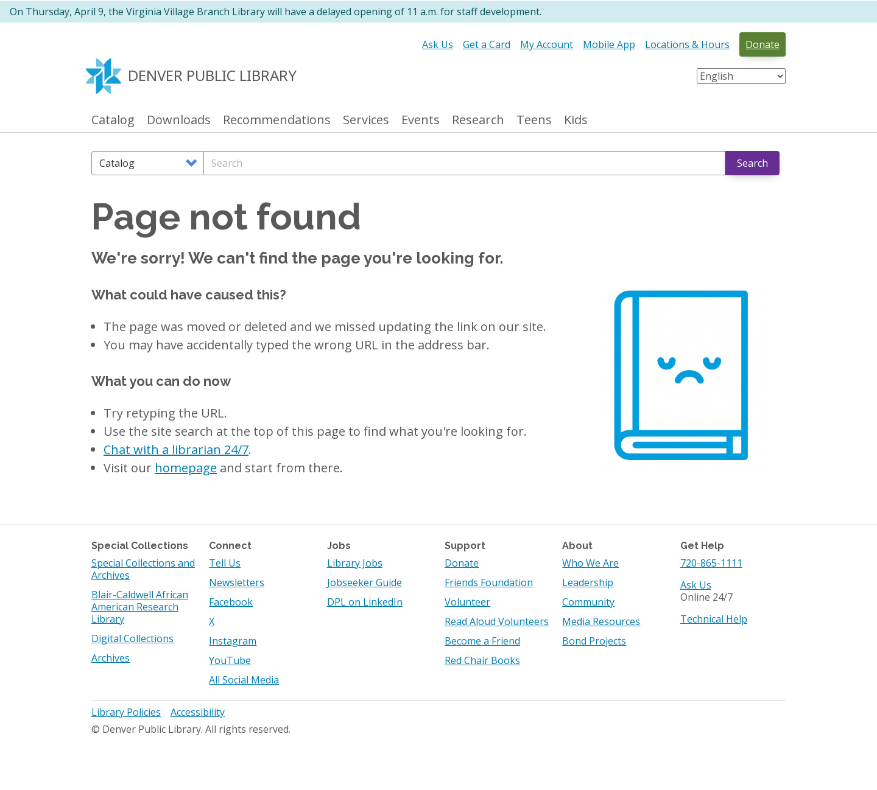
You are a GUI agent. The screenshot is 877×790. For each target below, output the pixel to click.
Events (420, 120)
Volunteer (467, 602)
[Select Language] (741, 76)
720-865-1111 (711, 563)
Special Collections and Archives (143, 569)
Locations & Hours (687, 44)
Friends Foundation (489, 582)
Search (752, 163)
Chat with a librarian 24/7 (176, 449)
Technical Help (713, 619)
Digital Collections (132, 638)
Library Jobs (354, 563)
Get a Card (486, 44)
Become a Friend (482, 641)
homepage (186, 468)
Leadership (587, 582)
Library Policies (126, 712)
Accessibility (198, 712)
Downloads (179, 120)
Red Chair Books (482, 660)
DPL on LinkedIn (365, 602)
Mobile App (609, 44)
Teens (534, 120)
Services (366, 120)
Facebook (231, 602)
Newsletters (236, 582)
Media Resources (601, 621)
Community (588, 602)
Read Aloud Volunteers (497, 621)
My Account (546, 44)
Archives (110, 658)
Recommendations (277, 120)
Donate (762, 44)
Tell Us (225, 563)
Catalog (113, 120)
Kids (576, 120)
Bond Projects (594, 641)
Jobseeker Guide (364, 582)
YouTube (230, 660)
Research (478, 120)
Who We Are (590, 563)
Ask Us (437, 44)
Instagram (232, 641)
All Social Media (244, 680)
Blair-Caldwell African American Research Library (139, 607)
